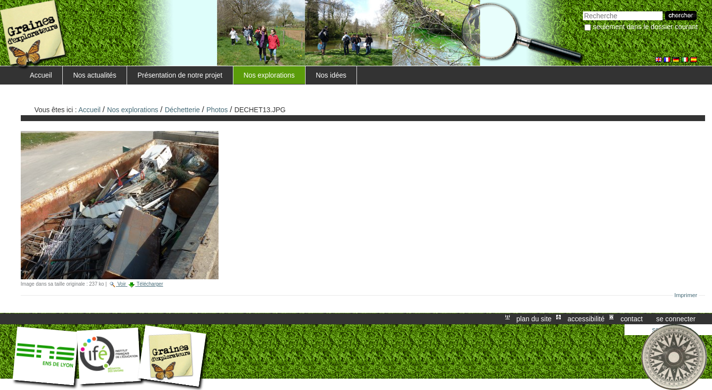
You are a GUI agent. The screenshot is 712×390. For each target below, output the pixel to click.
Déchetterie (182, 110)
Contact (632, 319)
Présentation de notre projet (179, 75)
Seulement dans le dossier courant (645, 27)
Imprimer (686, 295)
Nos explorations (269, 75)
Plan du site (533, 319)
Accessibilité (586, 319)
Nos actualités (94, 75)
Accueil (41, 75)
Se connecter (676, 319)
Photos (217, 110)
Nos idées (331, 75)
